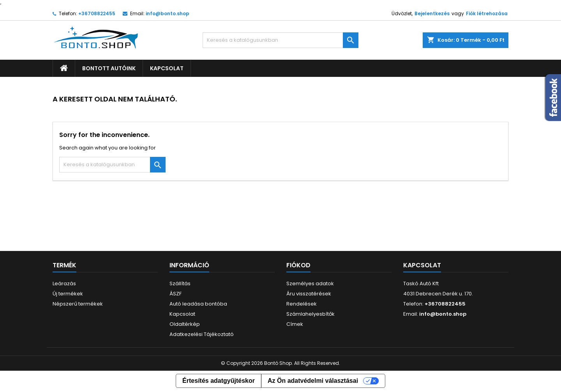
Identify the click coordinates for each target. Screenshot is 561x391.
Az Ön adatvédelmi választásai (313, 380)
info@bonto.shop (167, 13)
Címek (294, 324)
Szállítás (180, 283)
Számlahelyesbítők (310, 314)
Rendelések (301, 303)
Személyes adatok (310, 283)
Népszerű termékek (78, 303)
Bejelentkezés (432, 13)
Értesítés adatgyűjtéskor (218, 380)
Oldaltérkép (184, 324)
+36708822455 (96, 13)
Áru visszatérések (308, 293)
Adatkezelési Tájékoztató (201, 334)
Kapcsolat (166, 68)
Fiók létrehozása (487, 13)
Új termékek (68, 293)
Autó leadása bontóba (198, 303)
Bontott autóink (109, 68)
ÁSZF (175, 293)
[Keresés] (280, 40)
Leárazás (64, 283)
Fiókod (298, 265)
